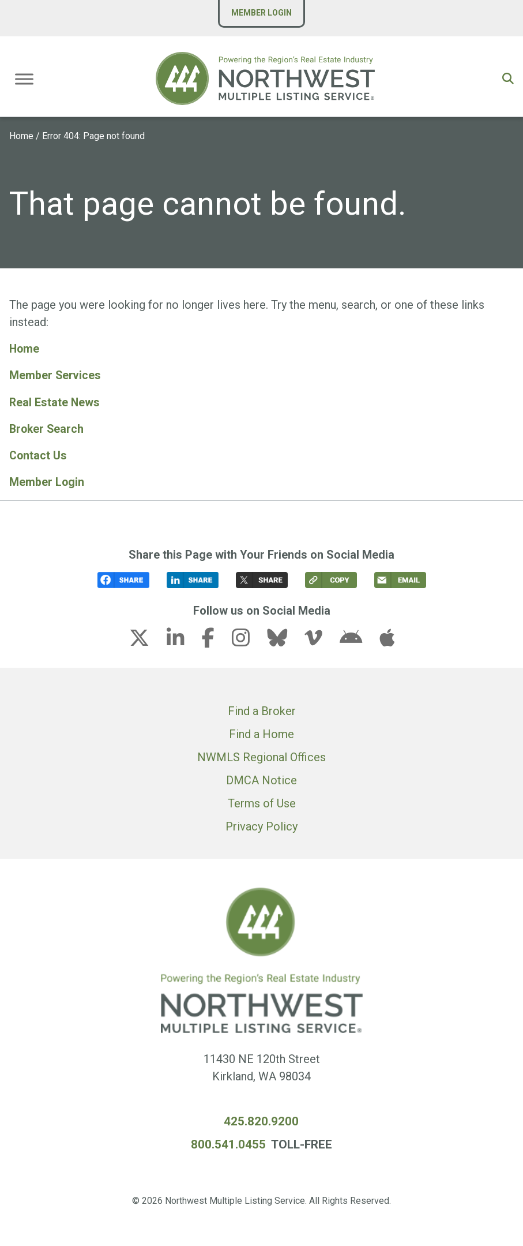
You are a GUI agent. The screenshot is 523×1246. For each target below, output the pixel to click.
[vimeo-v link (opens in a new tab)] (320, 640)
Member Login (261, 12)
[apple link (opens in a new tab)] (386, 640)
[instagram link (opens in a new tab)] (248, 640)
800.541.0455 (228, 1143)
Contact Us (38, 455)
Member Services (55, 375)
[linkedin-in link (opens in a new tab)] (183, 640)
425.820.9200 (261, 1120)
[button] (508, 78)
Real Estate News (55, 402)
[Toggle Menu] (24, 78)
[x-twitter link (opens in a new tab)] (146, 640)
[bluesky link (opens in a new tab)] (284, 640)
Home (21, 135)
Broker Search (47, 428)
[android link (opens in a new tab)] (358, 640)
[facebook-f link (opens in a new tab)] (215, 640)
